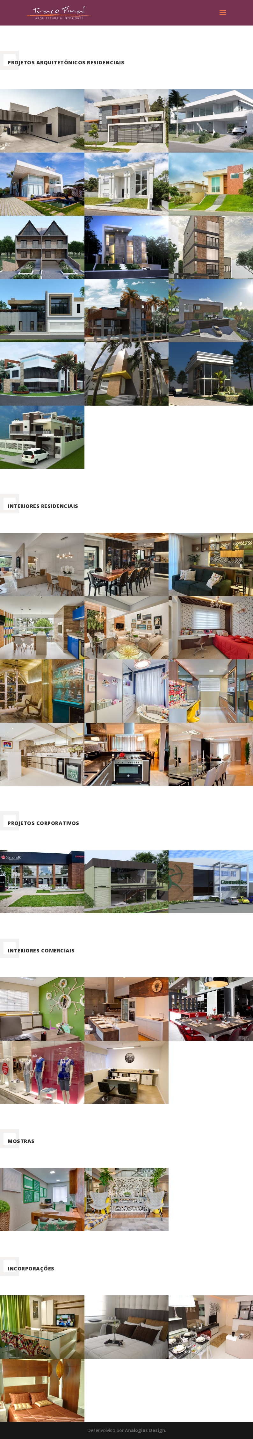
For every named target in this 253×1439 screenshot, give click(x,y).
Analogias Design (145, 1430)
